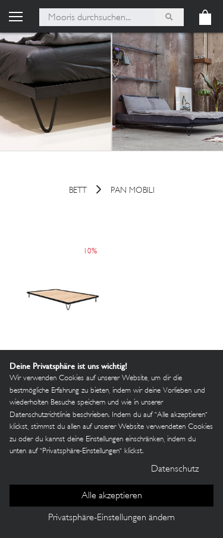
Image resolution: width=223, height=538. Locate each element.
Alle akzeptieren (111, 496)
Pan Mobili (133, 191)
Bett (78, 191)
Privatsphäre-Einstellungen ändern (111, 518)
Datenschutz (175, 469)
